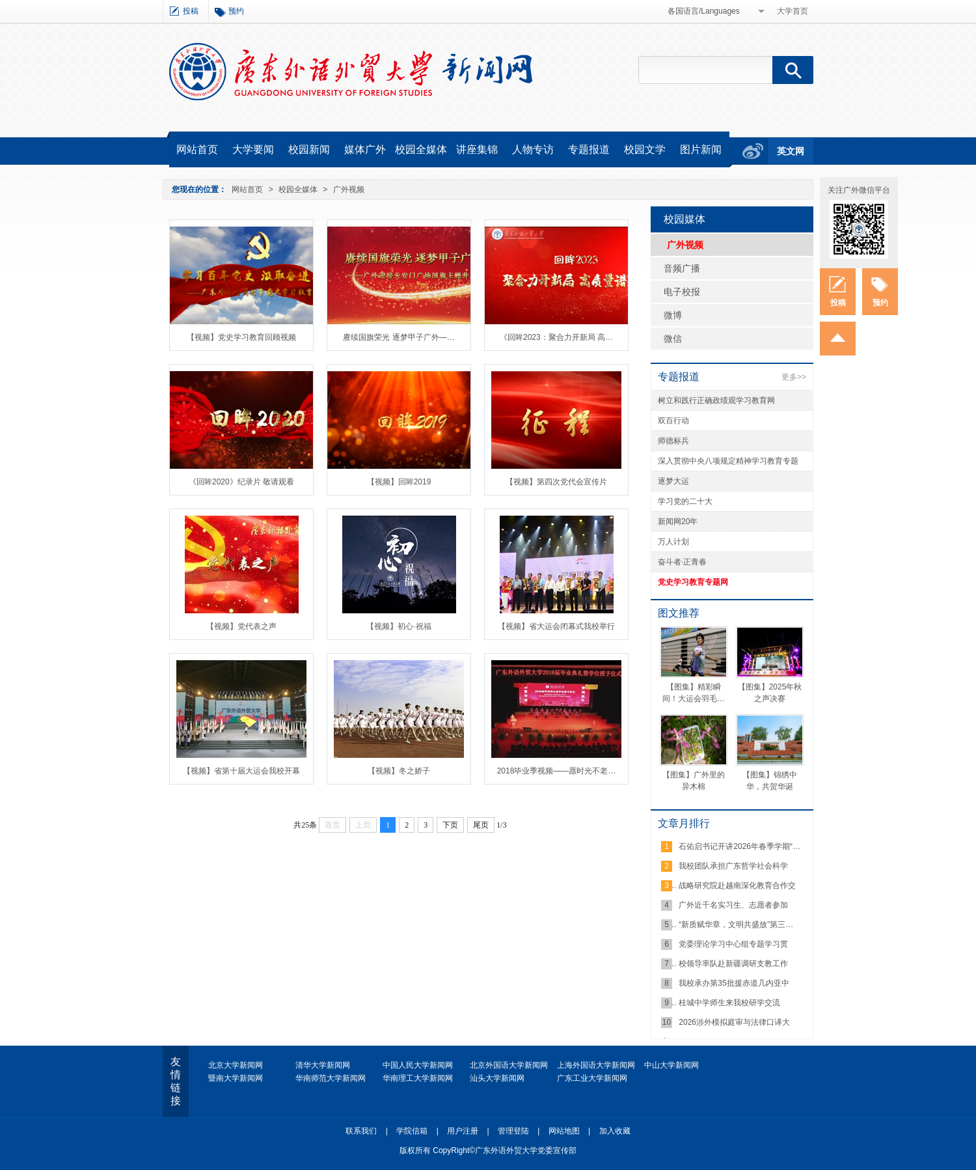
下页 (450, 824)
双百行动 (673, 420)
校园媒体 (684, 219)
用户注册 (462, 1130)
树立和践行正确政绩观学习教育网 (716, 400)
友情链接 (175, 1081)
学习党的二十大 (685, 501)
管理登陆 (513, 1130)
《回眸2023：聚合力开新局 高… (556, 337)
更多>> (793, 377)
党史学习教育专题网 (693, 582)
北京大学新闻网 (235, 1065)
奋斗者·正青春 (682, 561)
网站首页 (197, 149)
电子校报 (682, 291)
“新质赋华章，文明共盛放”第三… (736, 924)
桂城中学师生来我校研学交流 (729, 1002)
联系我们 (361, 1130)
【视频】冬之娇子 (399, 770)
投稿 (190, 11)
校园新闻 (309, 149)
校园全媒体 (421, 149)
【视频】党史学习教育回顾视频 (241, 337)
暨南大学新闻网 (235, 1078)
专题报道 (589, 149)
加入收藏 (614, 1130)
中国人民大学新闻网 (418, 1065)
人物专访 (533, 149)
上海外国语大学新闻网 (596, 1065)
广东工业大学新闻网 (592, 1078)
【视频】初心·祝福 (398, 626)
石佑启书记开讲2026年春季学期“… (739, 846)
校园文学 (645, 149)
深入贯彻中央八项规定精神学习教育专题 (728, 461)
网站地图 (564, 1130)
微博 (673, 315)
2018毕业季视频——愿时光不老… (556, 770)
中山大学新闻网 (671, 1065)
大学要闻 (253, 149)
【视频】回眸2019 (399, 481)
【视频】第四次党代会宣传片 (556, 481)
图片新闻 (701, 149)
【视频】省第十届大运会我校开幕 (241, 770)
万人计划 (673, 541)
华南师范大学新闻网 (330, 1078)
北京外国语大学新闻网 (509, 1065)
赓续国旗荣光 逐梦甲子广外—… (398, 337)
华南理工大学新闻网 (418, 1078)
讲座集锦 (477, 149)
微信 (673, 338)
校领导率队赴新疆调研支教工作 (733, 963)
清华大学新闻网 (322, 1065)
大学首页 (792, 11)
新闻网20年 (678, 521)
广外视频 (348, 189)
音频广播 (682, 268)
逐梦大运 (673, 481)
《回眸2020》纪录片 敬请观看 (241, 481)
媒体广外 (365, 149)
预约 (236, 11)
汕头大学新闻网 (497, 1078)
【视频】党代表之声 (241, 626)
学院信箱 (411, 1130)
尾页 (481, 824)
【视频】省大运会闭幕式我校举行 (556, 626)
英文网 (790, 151)
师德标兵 (673, 440)
